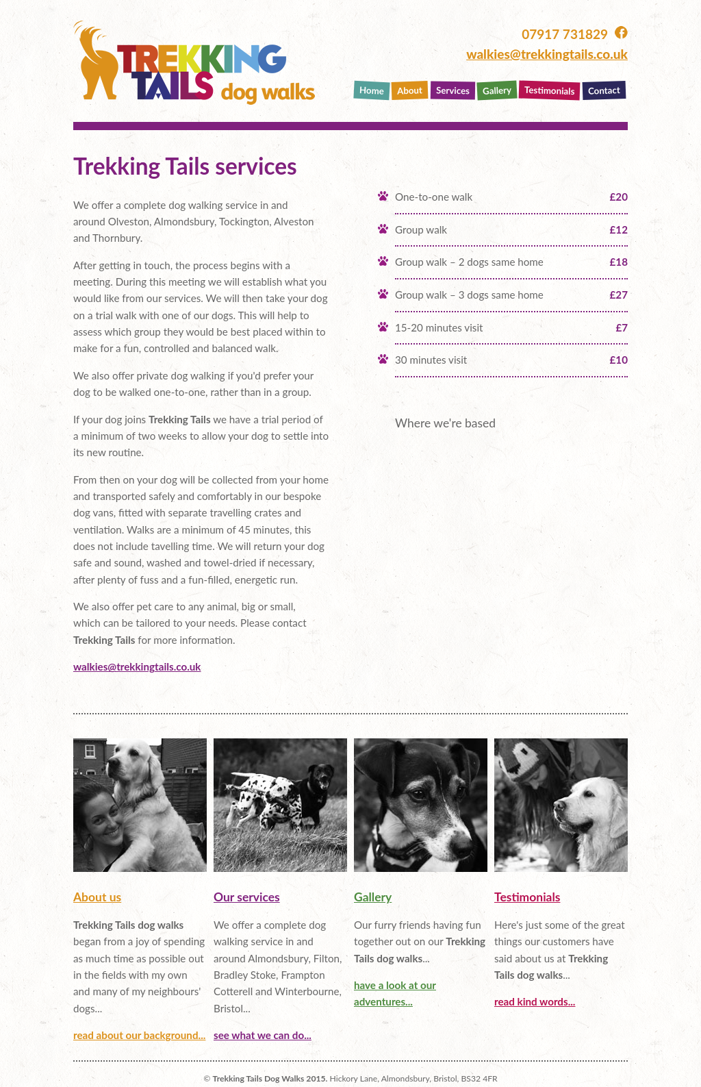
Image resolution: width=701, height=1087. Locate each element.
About (409, 90)
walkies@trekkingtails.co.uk (547, 54)
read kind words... (534, 1001)
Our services (247, 897)
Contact (604, 90)
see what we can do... (262, 1035)
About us (97, 897)
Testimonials (549, 90)
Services (452, 90)
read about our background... (139, 1035)
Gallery (496, 90)
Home (372, 90)
